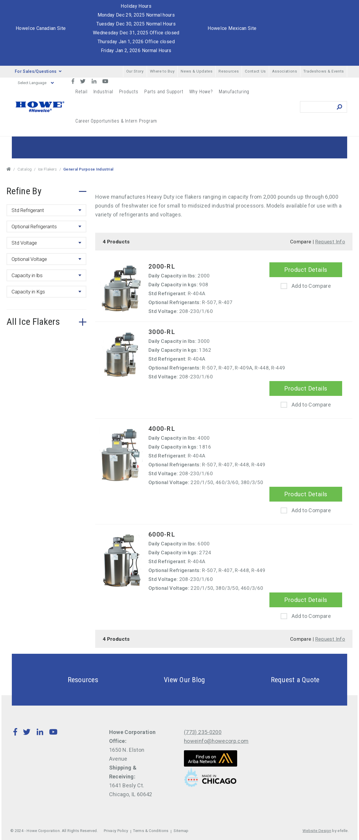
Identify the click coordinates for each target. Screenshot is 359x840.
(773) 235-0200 (202, 732)
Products (128, 91)
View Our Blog (170, 680)
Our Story (135, 71)
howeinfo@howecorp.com (216, 741)
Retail (81, 91)
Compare (300, 242)
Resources (229, 71)
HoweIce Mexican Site (232, 28)
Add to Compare (311, 286)
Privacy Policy (116, 830)
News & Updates (196, 71)
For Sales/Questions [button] (38, 71)
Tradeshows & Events (323, 71)
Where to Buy (162, 71)
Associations (284, 71)
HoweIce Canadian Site (41, 28)
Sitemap (181, 830)
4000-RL (161, 428)
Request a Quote (281, 680)
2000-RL (161, 266)
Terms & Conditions (150, 830)
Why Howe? (201, 91)
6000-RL (161, 534)
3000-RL (161, 331)
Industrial (103, 91)
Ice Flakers (47, 169)
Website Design (317, 830)
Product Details (305, 269)
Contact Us (255, 71)
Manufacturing (234, 91)
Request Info (330, 242)
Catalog (24, 169)
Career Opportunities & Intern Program (116, 121)
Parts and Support (163, 91)
